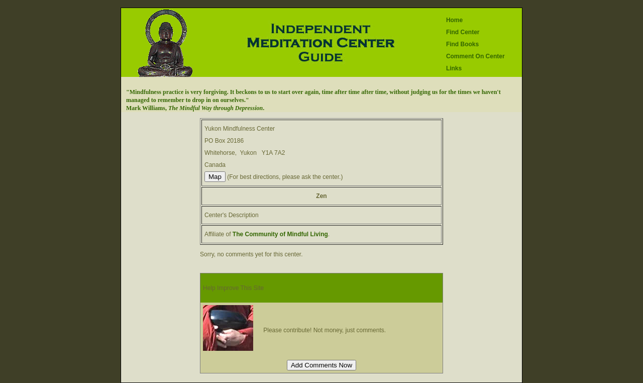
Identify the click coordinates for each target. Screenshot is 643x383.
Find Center (463, 32)
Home (454, 20)
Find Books (462, 44)
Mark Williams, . (195, 108)
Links (454, 68)
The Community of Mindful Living (280, 234)
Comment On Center (475, 56)
